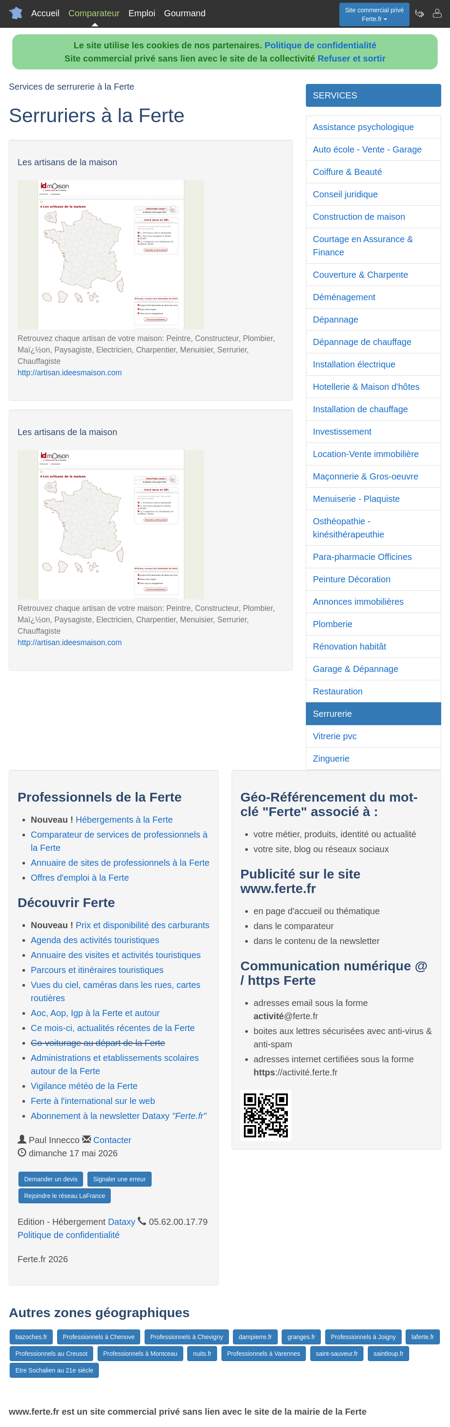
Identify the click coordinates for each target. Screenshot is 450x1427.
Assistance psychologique (363, 127)
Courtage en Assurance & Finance (363, 245)
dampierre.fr (255, 1336)
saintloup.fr (388, 1353)
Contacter (112, 1140)
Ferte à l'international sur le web (93, 1101)
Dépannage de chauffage (362, 342)
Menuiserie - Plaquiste (356, 499)
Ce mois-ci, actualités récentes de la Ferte (113, 1028)
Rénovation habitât (349, 646)
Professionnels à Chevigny (186, 1336)
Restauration (338, 691)
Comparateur (94, 13)
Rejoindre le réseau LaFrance (64, 1195)
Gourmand (185, 13)
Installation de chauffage (360, 409)
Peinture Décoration (352, 579)
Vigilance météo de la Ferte (84, 1086)
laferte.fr (422, 1336)
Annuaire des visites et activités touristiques (116, 955)
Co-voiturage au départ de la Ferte (98, 1043)
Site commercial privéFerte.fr (374, 14)
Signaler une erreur (119, 1179)
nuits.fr (202, 1353)
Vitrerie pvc (335, 736)
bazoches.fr (31, 1336)
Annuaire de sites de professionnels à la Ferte (120, 863)
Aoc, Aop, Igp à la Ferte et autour (95, 1013)
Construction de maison (359, 216)
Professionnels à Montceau (140, 1353)
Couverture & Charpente (360, 275)
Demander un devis (50, 1179)
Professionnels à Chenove (98, 1336)
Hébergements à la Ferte (124, 819)
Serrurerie (332, 714)
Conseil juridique (345, 194)
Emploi (141, 13)
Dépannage (335, 319)
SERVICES (335, 95)
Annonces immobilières (358, 601)
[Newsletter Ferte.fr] (419, 13)
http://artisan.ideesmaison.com (70, 372)
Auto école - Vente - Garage (367, 149)
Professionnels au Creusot (51, 1353)
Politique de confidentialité (320, 45)
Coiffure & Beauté (347, 172)
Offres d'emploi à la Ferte (80, 877)
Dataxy (121, 1222)
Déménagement (344, 297)
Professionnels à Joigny (363, 1336)
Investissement (342, 431)
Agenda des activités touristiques (95, 940)
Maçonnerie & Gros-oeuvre (365, 476)
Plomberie (332, 624)
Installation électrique (354, 364)
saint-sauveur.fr (337, 1353)
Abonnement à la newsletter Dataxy (119, 1116)
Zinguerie (331, 758)
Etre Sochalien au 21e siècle (54, 1370)
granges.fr (301, 1336)
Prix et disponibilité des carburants (143, 925)
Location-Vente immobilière (366, 454)
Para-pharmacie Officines (362, 557)
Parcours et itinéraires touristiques (97, 970)
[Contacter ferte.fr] (437, 13)
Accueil (45, 13)
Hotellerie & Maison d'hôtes (366, 387)
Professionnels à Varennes (263, 1353)
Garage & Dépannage (356, 669)
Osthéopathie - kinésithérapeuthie (348, 527)
